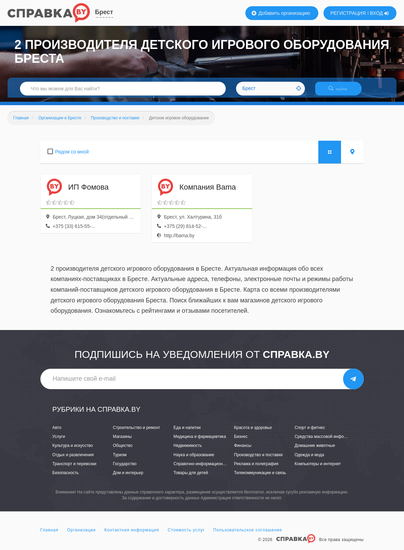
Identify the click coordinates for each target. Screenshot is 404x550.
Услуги (58, 441)
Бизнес (240, 441)
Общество (122, 450)
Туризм (120, 459)
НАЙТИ (341, 91)
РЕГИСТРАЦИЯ (348, 13)
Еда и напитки (187, 431)
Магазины (122, 441)
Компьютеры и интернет (318, 468)
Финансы (242, 450)
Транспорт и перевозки (74, 468)
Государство (125, 468)
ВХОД (379, 13)
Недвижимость (187, 450)
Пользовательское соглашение (247, 534)
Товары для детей (190, 476)
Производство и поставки (258, 459)
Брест (104, 12)
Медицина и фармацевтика (199, 441)
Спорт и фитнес (310, 431)
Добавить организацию (281, 13)
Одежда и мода (309, 459)
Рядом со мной (72, 156)
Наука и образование (193, 459)
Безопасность (65, 476)
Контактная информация (131, 534)
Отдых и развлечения (73, 459)
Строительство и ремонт (136, 431)
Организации (81, 534)
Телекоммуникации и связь (260, 476)
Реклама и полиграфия (256, 468)
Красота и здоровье (253, 431)
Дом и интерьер (128, 476)
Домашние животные (315, 450)
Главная (49, 534)
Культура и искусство (72, 450)
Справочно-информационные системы (210, 468)
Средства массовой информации (326, 441)
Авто (56, 431)
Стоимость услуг (186, 534)
